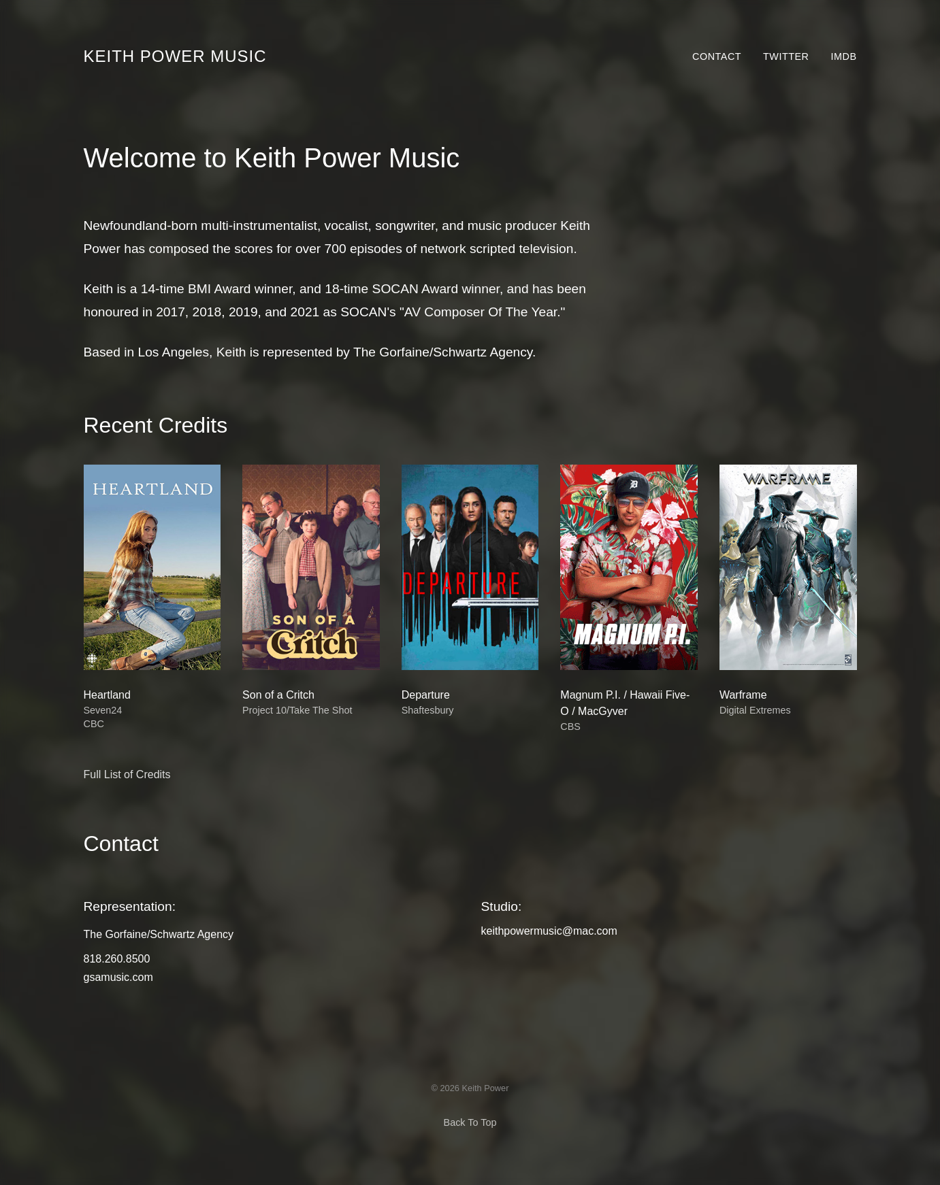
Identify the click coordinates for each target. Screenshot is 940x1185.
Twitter (786, 56)
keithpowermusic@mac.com (549, 931)
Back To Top (470, 1122)
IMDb (844, 56)
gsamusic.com (118, 977)
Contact (716, 56)
